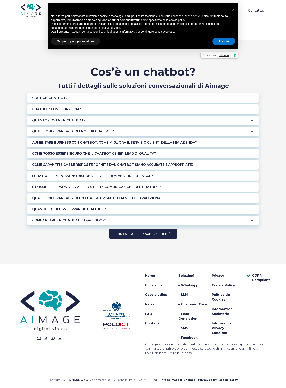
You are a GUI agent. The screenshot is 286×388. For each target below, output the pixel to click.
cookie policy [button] (177, 20)
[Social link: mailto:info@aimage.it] (39, 338)
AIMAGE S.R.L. (78, 379)
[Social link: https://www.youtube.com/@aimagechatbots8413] (53, 338)
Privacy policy (207, 379)
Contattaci (256, 11)
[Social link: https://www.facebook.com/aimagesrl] (46, 338)
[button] (233, 9)
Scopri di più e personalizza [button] (75, 41)
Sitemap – (191, 379)
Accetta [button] (224, 41)
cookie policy (228, 379)
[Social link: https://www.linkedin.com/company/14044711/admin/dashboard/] (60, 338)
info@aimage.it (171, 379)
